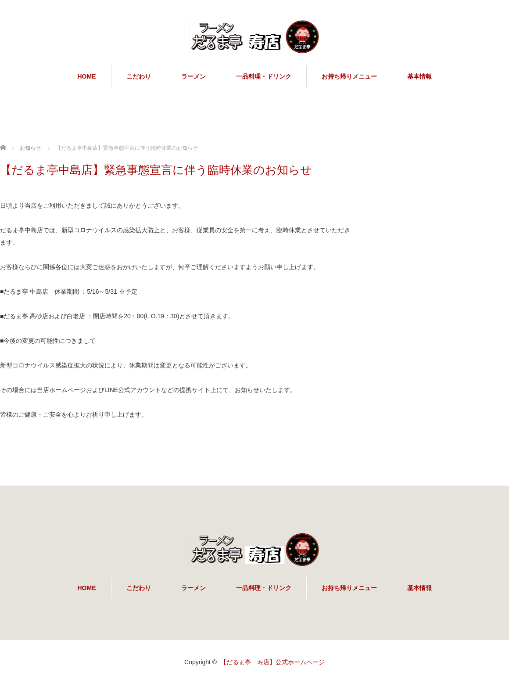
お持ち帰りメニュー (349, 76)
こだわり (138, 76)
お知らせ (30, 148)
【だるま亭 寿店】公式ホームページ (272, 662)
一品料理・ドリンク (263, 76)
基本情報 (419, 76)
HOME (87, 76)
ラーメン (193, 76)
